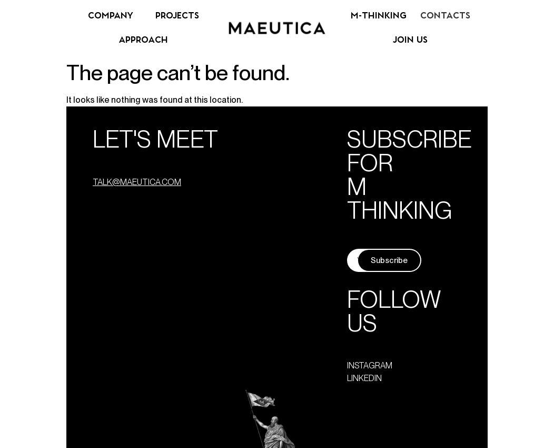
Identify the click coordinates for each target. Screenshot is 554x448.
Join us (410, 40)
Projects (177, 16)
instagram (369, 366)
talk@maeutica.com (137, 182)
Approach (143, 40)
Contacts (445, 16)
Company (110, 16)
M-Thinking (379, 16)
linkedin (364, 378)
